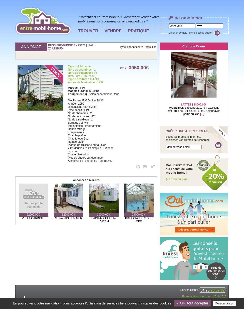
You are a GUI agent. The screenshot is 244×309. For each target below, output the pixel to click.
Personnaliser (224, 303)
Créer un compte (178, 32)
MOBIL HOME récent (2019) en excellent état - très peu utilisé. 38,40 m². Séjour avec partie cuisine (193, 106)
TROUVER (88, 31)
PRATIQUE (138, 31)
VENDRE (113, 31)
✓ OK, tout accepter (192, 303)
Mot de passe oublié (200, 32)
